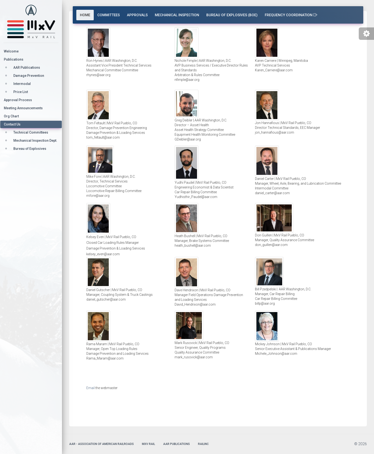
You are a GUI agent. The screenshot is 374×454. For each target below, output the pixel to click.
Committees (108, 15)
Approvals (137, 15)
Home (85, 15)
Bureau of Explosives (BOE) (232, 15)
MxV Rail (148, 444)
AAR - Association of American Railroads (101, 444)
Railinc (203, 444)
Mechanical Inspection (177, 15)
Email (90, 388)
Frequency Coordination (291, 15)
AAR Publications (176, 444)
